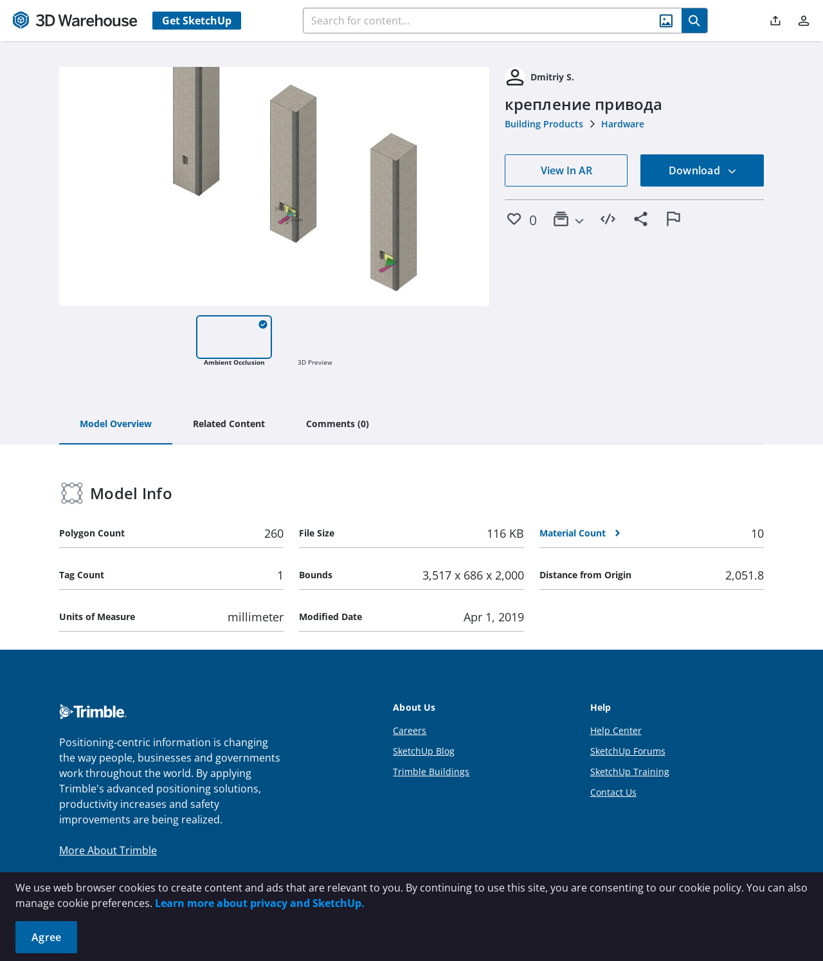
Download (703, 170)
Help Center (616, 730)
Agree (46, 937)
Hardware (622, 124)
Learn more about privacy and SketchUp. (260, 903)
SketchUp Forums (627, 751)
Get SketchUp (196, 21)
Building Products (544, 124)
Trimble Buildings (431, 771)
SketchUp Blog (424, 751)
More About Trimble (108, 850)
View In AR (566, 170)
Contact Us (613, 792)
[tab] (115, 424)
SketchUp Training (629, 771)
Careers (409, 730)
